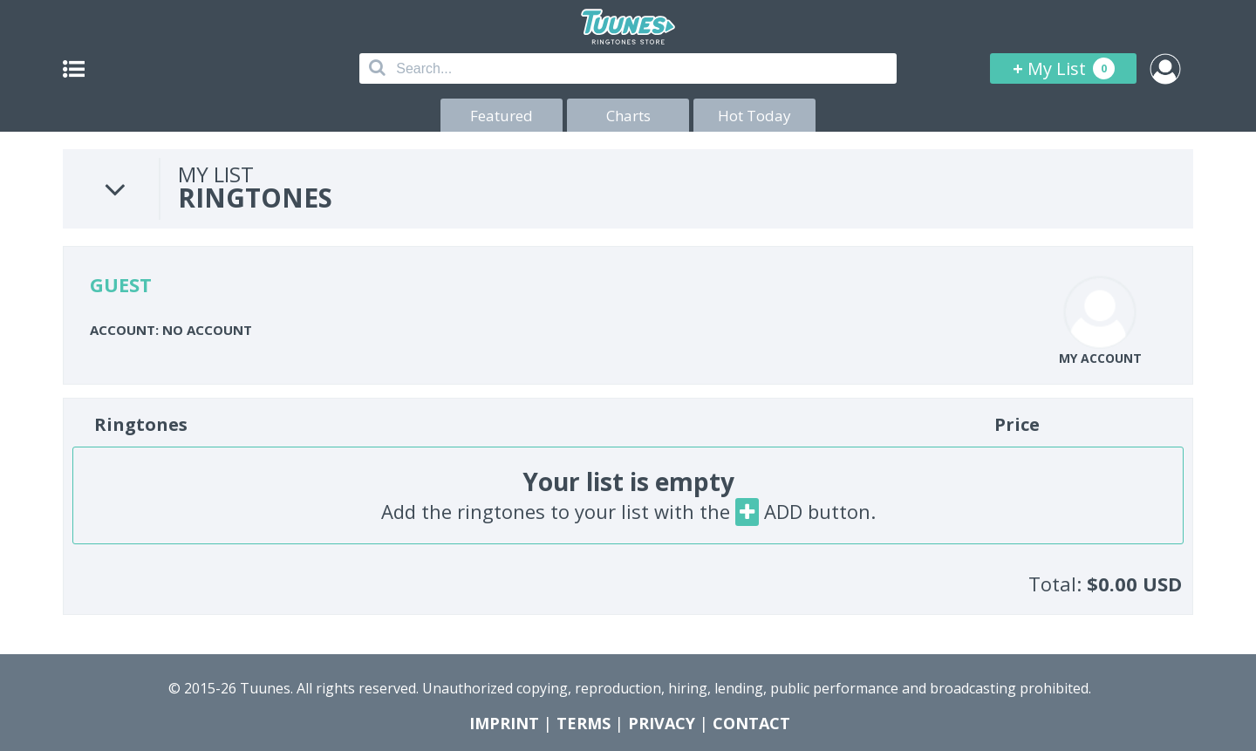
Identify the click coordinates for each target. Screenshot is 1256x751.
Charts (628, 116)
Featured (501, 116)
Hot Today (754, 116)
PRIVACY (661, 723)
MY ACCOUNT (1100, 358)
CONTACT (751, 723)
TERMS (583, 723)
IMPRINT (504, 723)
